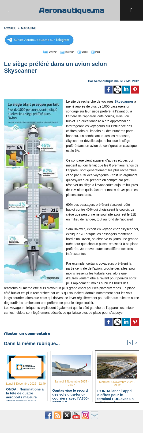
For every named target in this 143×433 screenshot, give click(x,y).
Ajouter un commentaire (27, 333)
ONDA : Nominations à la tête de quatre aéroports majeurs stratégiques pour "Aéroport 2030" (25, 393)
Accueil (10, 28)
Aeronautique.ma (71, 10)
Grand (86, 51)
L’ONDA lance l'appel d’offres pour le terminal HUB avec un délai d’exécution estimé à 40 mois (115, 395)
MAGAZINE (28, 28)
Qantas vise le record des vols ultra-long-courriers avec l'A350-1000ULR (70, 394)
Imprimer (66, 51)
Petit (101, 51)
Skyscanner (123, 101)
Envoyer (44, 51)
